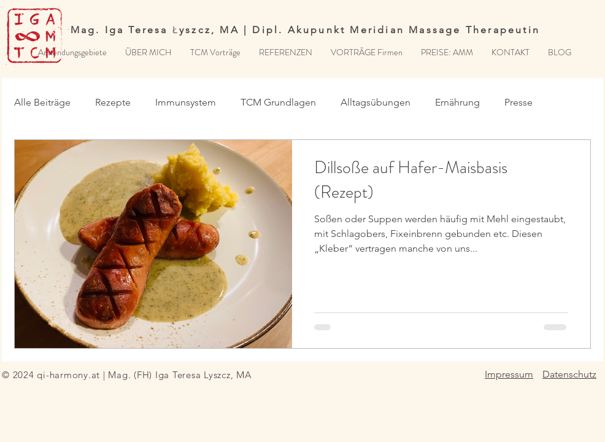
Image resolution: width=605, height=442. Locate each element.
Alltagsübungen (375, 102)
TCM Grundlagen (278, 102)
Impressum (509, 374)
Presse (518, 102)
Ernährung (457, 102)
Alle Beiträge (42, 102)
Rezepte (113, 102)
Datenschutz (569, 374)
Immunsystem (185, 102)
